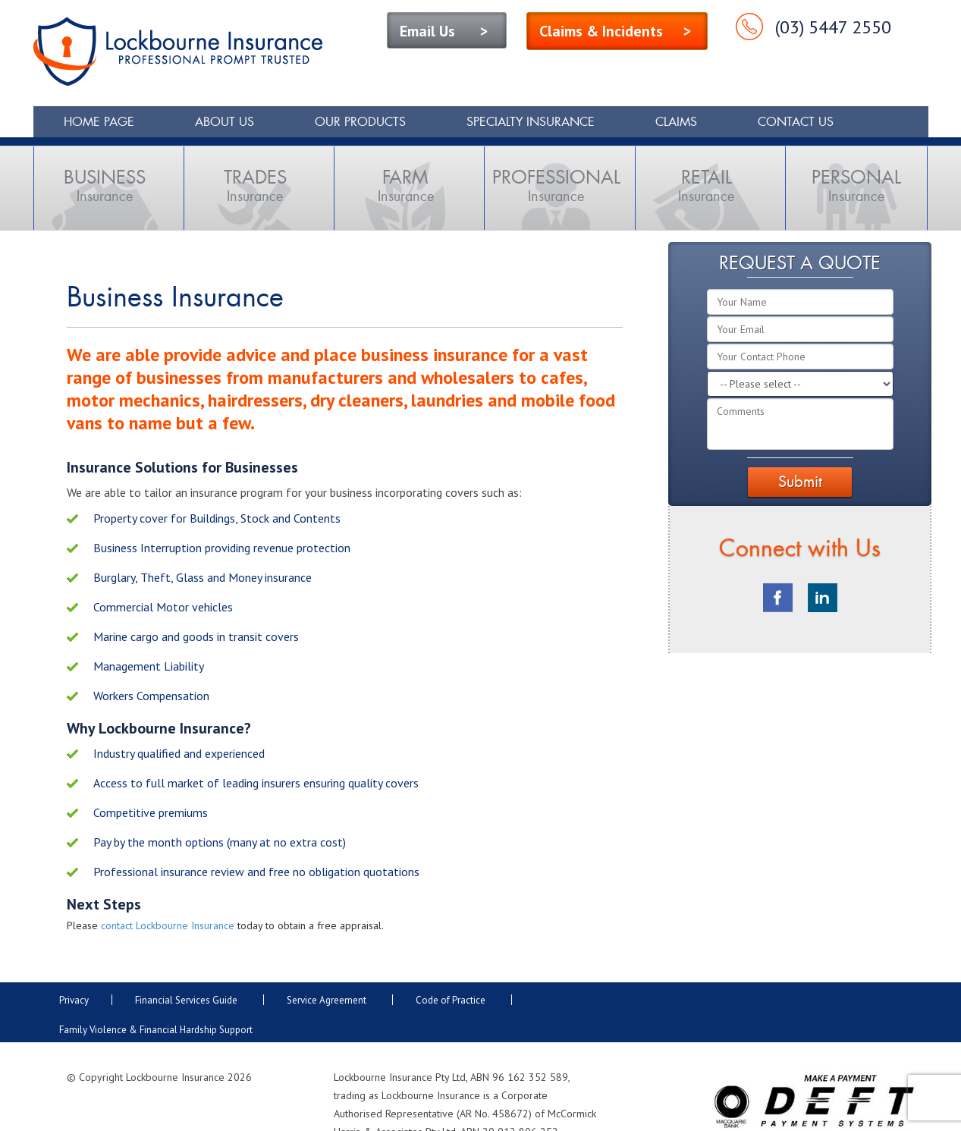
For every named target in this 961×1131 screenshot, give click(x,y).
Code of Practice (450, 1000)
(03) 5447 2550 (833, 27)
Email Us (427, 31)
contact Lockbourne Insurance (167, 925)
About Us (224, 121)
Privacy (74, 1000)
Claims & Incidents (601, 31)
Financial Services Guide (186, 1000)
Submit (800, 481)
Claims (676, 121)
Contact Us (796, 121)
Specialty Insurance (530, 121)
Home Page (99, 121)
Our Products (360, 121)
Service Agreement (326, 1000)
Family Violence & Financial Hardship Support (157, 1029)
